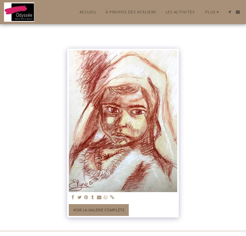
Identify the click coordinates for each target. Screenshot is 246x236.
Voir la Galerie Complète (98, 209)
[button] (229, 12)
